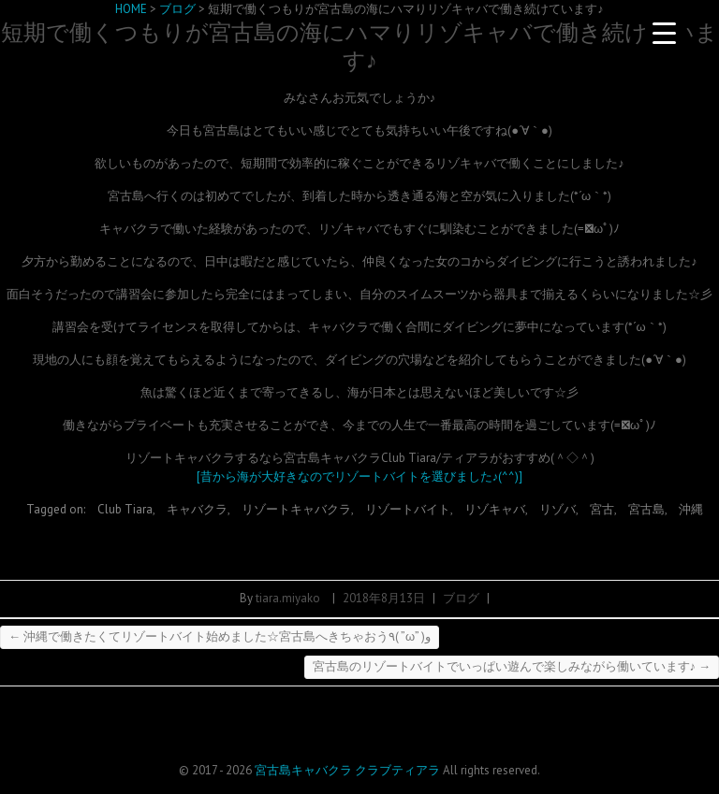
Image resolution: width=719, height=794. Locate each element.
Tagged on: (57, 509)
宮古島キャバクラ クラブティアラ (347, 770)
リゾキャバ (494, 509)
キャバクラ (197, 509)
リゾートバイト (407, 509)
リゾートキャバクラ (296, 509)
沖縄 (691, 509)
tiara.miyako (288, 598)
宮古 (602, 509)
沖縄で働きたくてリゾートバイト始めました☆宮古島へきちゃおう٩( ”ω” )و (219, 636)
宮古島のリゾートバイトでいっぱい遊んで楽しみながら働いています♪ (512, 666)
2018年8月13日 (384, 598)
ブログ (461, 598)
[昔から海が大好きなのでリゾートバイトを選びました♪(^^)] (360, 476)
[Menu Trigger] (664, 32)
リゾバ (557, 509)
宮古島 (646, 509)
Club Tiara (125, 509)
